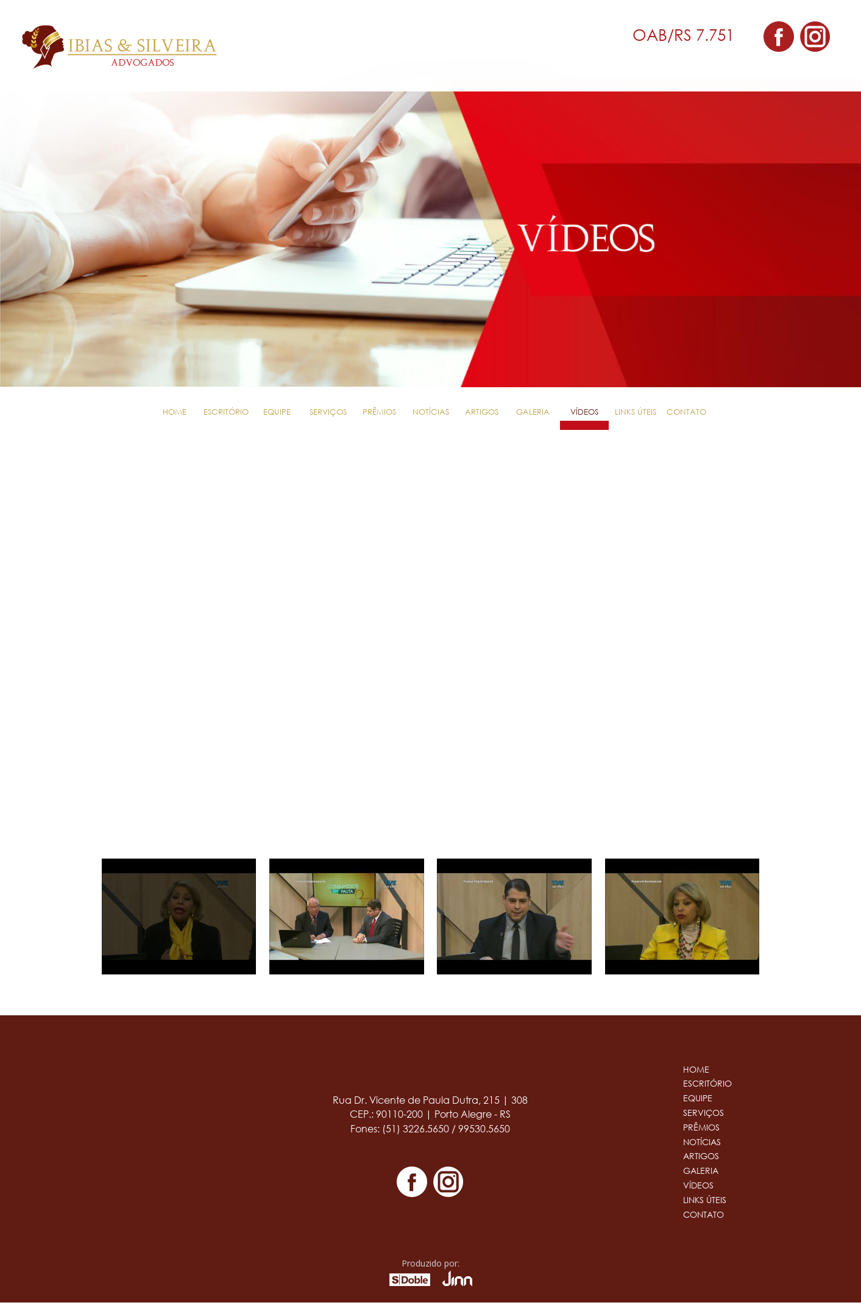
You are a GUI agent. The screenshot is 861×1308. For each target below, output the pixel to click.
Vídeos (584, 412)
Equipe (277, 412)
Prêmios (379, 412)
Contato (686, 412)
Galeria (533, 412)
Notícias (431, 412)
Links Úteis (635, 412)
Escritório (226, 412)
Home (174, 412)
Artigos (481, 412)
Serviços (328, 412)
